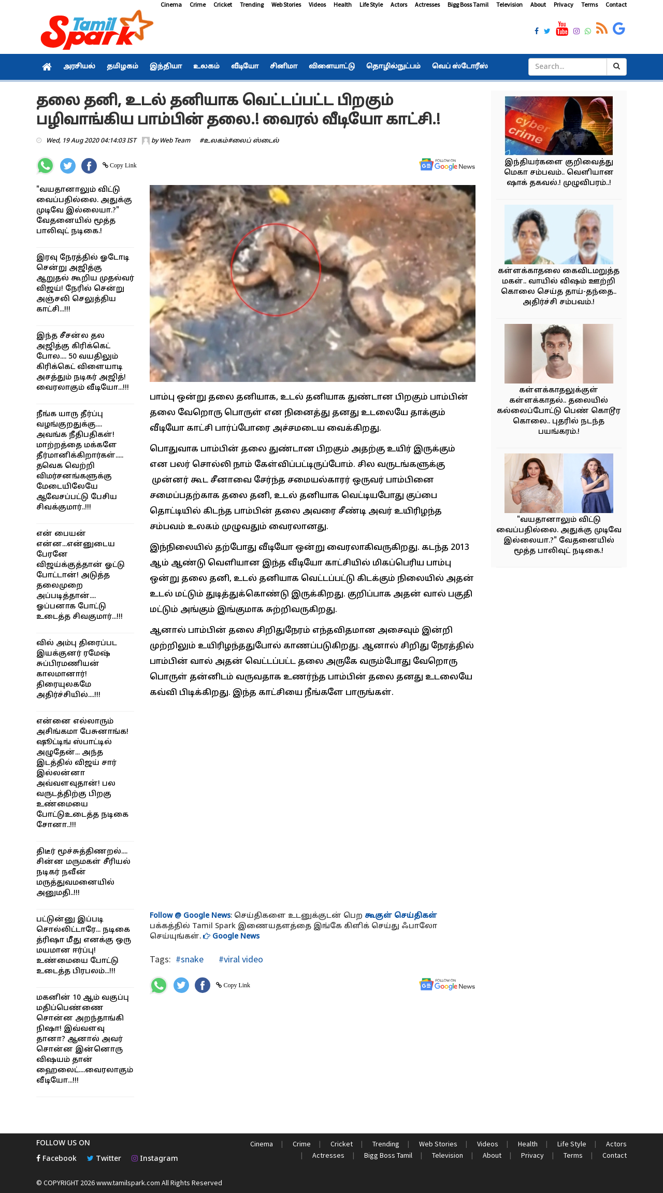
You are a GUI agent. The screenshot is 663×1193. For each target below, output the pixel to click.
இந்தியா (166, 67)
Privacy (563, 4)
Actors (399, 4)
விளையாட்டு (332, 67)
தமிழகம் (122, 67)
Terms (589, 4)
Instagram (155, 1159)
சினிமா (283, 67)
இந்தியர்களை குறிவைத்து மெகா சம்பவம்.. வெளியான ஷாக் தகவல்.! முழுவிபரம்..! (559, 173)
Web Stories (286, 4)
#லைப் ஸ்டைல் (253, 141)
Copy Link (122, 165)
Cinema (171, 4)
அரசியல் (79, 67)
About (538, 4)
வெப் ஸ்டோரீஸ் (460, 67)
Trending (252, 4)
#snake (190, 959)
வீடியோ (244, 67)
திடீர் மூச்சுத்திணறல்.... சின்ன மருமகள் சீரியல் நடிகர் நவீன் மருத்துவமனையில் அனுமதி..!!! (83, 872)
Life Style (371, 4)
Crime (198, 4)
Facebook (56, 1159)
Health (343, 4)
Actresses (427, 4)
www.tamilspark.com (128, 1182)
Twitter (104, 1159)
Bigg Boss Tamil (468, 4)
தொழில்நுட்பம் (393, 67)
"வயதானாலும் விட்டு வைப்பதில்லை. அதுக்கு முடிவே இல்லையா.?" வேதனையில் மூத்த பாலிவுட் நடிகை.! (84, 211)
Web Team (175, 141)
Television (509, 4)
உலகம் (206, 67)
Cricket (222, 4)
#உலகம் (213, 141)
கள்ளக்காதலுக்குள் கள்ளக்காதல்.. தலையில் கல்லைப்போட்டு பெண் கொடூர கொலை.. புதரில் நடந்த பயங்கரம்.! (559, 411)
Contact (616, 4)
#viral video (240, 959)
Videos (317, 4)
